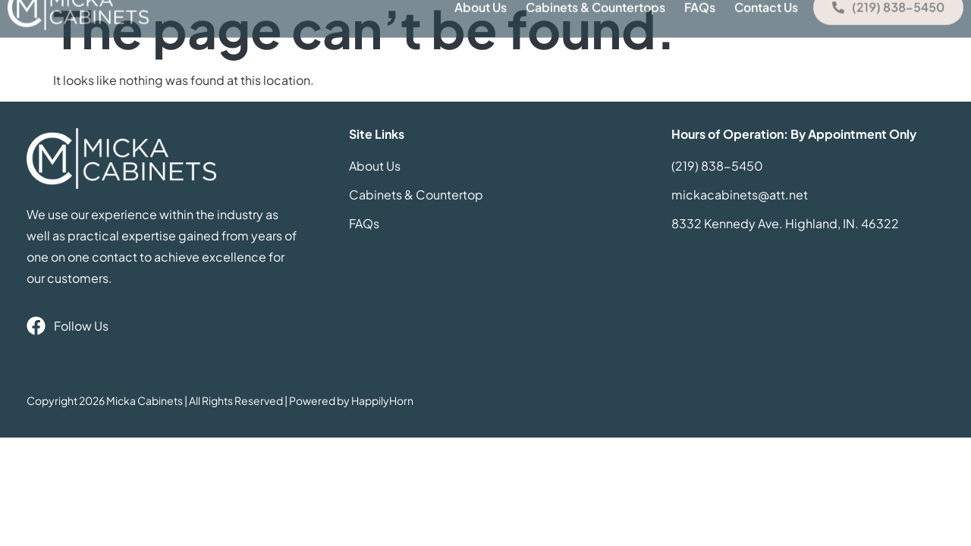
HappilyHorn (382, 400)
